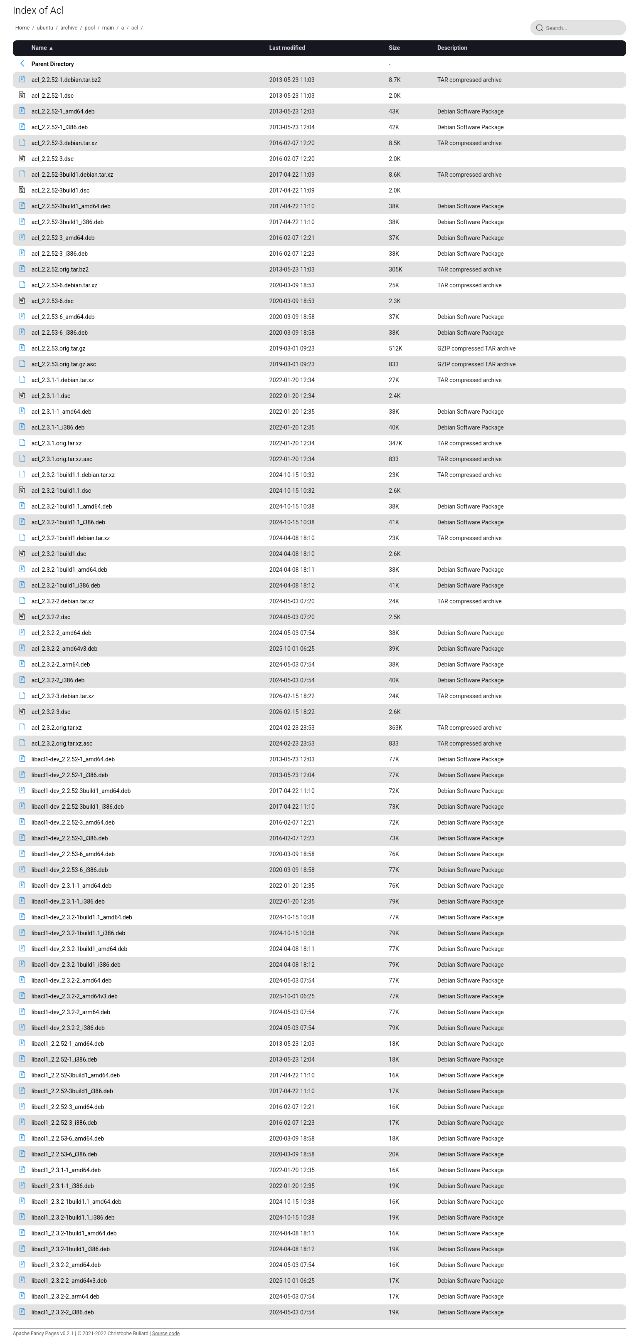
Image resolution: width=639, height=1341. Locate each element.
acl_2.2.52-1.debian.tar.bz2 (66, 80)
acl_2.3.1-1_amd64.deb (61, 411)
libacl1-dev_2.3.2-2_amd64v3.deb (75, 996)
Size (394, 47)
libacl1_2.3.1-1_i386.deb (63, 1186)
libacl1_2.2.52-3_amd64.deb (68, 1107)
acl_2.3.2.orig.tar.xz (57, 727)
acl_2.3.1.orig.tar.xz (57, 443)
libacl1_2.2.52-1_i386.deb (64, 1059)
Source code (166, 1333)
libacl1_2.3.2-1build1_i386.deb (71, 1249)
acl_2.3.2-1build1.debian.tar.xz (71, 538)
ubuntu (45, 28)
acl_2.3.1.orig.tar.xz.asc (62, 459)
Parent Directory (53, 64)
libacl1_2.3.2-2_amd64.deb (66, 1265)
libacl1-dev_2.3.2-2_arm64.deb (71, 1012)
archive (68, 28)
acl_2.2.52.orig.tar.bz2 (60, 269)
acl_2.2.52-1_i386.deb (60, 127)
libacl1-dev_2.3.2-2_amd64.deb (72, 980)
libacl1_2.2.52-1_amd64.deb (68, 1043)
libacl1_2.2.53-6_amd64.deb (68, 1138)
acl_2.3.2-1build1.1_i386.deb (68, 522)
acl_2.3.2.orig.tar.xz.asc (62, 743)
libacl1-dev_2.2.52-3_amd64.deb (73, 822)
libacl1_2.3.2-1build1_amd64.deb (74, 1233)
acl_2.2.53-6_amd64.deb (63, 317)
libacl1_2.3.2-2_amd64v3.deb (69, 1280)
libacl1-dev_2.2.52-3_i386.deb (70, 838)
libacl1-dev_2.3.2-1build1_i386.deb (76, 964)
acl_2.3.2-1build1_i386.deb (66, 585)
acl (134, 28)
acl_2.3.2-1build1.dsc (59, 554)
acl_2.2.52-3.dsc (53, 159)
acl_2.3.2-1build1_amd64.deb (69, 569)
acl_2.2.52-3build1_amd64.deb (71, 206)
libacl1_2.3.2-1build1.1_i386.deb (73, 1217)
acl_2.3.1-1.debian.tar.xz (63, 380)
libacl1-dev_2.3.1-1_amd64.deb (72, 885)
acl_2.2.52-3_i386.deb (60, 253)
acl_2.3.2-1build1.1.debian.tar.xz (73, 475)
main (108, 28)
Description (452, 47)
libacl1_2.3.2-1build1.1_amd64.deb (76, 1201)
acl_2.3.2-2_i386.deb (58, 680)
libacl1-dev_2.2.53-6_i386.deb (70, 870)
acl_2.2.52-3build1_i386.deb (68, 222)
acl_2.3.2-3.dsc (51, 712)
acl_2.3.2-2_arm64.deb (61, 664)
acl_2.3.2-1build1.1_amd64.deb (72, 506)
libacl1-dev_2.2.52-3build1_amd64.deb (81, 791)
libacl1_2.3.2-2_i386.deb (63, 1312)
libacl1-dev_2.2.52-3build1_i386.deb (78, 806)
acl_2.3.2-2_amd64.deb (61, 633)
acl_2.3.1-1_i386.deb (58, 427)
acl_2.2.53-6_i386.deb (60, 332)
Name (39, 47)
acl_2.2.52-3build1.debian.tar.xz (72, 174)
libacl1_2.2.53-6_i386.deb (64, 1154)
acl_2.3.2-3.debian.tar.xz (63, 696)
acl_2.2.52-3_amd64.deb (63, 238)
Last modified (287, 47)
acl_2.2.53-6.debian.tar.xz (64, 285)
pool (90, 28)
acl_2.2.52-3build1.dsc (61, 190)
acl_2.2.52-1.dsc (53, 95)
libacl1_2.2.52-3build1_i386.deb (72, 1091)
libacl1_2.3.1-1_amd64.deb (66, 1170)
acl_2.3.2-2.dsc (51, 617)
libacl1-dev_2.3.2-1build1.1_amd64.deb (82, 917)
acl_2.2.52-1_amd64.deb (63, 111)
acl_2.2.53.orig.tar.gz (59, 348)
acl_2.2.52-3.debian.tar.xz (64, 143)
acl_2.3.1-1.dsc (51, 396)
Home (22, 28)
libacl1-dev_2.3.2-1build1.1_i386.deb (79, 933)
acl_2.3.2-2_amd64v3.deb (65, 648)
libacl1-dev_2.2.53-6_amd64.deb (73, 854)
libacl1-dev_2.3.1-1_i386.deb (68, 901)
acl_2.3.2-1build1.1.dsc (61, 490)
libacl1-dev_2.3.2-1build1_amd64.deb (80, 949)
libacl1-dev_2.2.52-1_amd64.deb (73, 759)
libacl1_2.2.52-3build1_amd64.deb (76, 1075)
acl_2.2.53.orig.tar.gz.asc (64, 364)
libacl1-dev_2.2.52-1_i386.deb (70, 775)
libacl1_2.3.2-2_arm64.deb (66, 1296)
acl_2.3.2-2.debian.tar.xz (63, 601)
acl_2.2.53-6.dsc (53, 301)
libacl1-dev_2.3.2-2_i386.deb (68, 1028)
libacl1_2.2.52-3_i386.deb (64, 1122)
